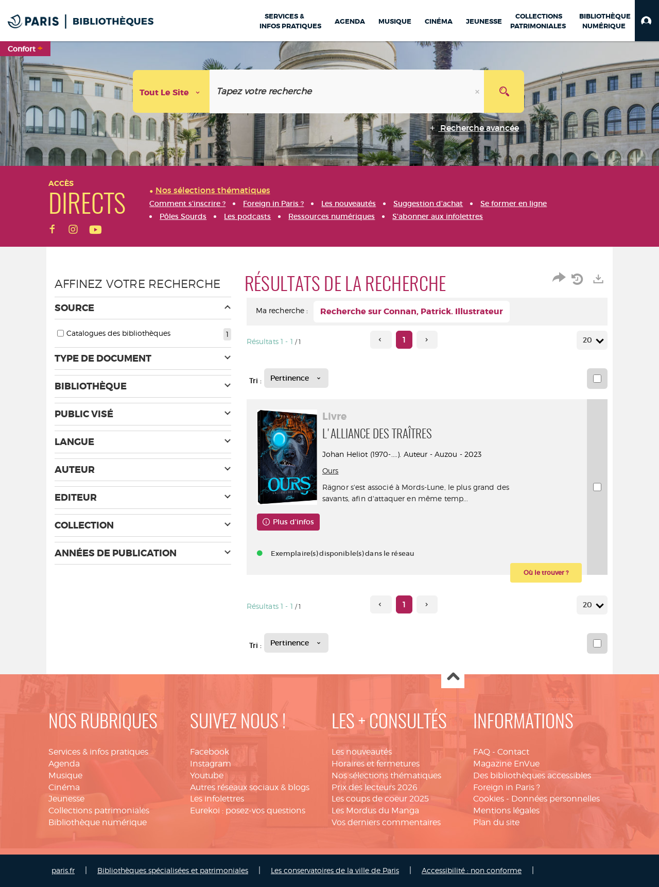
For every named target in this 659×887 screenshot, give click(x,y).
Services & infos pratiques (98, 752)
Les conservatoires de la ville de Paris (335, 870)
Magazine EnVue (506, 764)
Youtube (206, 775)
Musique (65, 775)
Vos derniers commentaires (386, 822)
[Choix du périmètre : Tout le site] (171, 91)
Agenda (64, 764)
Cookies (488, 799)
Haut (452, 677)
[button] (647, 20)
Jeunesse (66, 799)
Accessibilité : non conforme (472, 870)
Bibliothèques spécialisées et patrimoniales (172, 870)
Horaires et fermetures (376, 764)
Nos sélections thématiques (386, 775)
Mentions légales (506, 810)
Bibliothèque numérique (97, 822)
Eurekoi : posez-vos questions (247, 810)
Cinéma (64, 787)
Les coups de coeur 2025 (380, 799)
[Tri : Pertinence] (296, 378)
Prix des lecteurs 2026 (375, 787)
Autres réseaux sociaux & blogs (249, 787)
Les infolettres (217, 799)
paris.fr (63, 870)
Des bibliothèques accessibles (532, 775)
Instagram (210, 764)
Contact (513, 752)
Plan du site (496, 822)
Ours (332, 470)
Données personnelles (555, 799)
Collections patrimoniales (98, 810)
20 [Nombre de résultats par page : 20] (589, 340)
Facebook (209, 752)
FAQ (481, 752)
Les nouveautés (362, 752)
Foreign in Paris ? (506, 787)
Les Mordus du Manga (375, 810)
